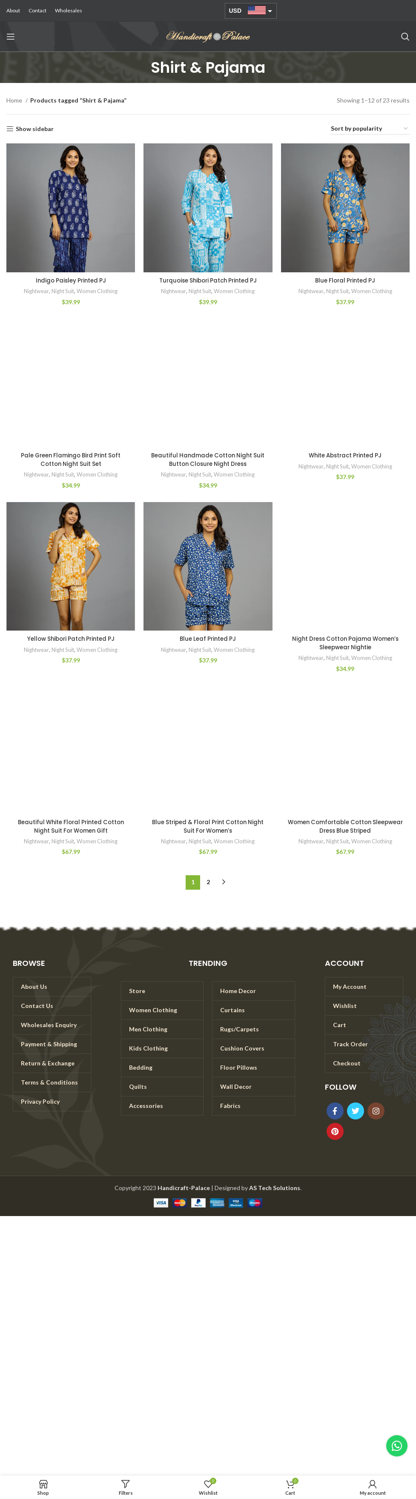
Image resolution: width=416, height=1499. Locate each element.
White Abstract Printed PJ (345, 455)
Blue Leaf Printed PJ (208, 638)
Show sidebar (35, 129)
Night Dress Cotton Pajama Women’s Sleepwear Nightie (345, 642)
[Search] (405, 36)
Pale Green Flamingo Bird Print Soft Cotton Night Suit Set (71, 459)
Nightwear (35, 291)
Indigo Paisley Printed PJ (71, 280)
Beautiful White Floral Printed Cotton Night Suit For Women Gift (70, 826)
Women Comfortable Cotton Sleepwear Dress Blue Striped (345, 826)
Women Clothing (98, 291)
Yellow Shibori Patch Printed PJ (71, 638)
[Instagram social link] (375, 1110)
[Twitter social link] (355, 1110)
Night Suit (62, 291)
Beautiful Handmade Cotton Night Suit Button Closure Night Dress (208, 459)
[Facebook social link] (335, 1110)
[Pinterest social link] (335, 1131)
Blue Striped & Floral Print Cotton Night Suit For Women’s (208, 826)
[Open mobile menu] (10, 36)
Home (14, 100)
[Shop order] (370, 129)
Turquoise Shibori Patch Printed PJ (208, 280)
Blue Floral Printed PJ (345, 280)
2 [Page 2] (208, 881)
